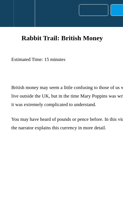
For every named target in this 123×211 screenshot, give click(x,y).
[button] (7, 13)
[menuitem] (24, 13)
